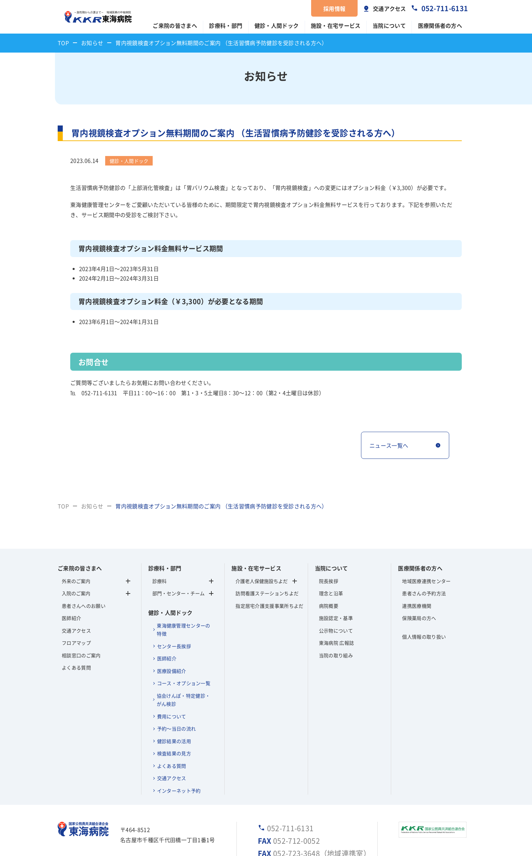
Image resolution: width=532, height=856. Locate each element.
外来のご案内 (76, 581)
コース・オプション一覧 (184, 683)
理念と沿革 (331, 593)
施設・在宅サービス (336, 25)
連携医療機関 (416, 605)
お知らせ (92, 43)
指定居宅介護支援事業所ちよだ (266, 605)
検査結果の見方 (174, 753)
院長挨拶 (328, 581)
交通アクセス (389, 8)
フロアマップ (76, 642)
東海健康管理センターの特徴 (183, 629)
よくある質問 (76, 667)
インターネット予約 (179, 790)
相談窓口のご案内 (81, 655)
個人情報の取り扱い (424, 636)
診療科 (183, 581)
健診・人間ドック (276, 25)
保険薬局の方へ (419, 618)
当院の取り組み (336, 655)
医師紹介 (71, 618)
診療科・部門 (225, 25)
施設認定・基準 (336, 618)
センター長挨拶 (174, 646)
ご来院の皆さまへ (175, 25)
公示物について (336, 630)
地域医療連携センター (426, 581)
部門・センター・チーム (183, 593)
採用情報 (334, 8)
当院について (389, 25)
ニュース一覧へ (388, 445)
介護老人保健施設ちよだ (261, 581)
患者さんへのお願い (84, 605)
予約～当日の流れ (176, 728)
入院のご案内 (76, 593)
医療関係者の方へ (440, 25)
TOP (63, 43)
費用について (171, 716)
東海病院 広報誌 (336, 642)
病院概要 (328, 605)
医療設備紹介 (171, 670)
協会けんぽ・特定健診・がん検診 (183, 699)
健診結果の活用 (174, 741)
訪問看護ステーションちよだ (266, 593)
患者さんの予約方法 (424, 593)
